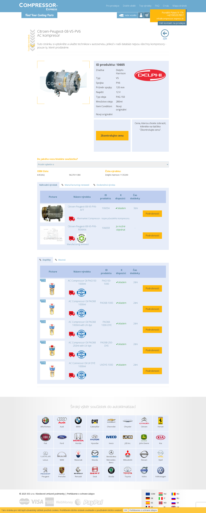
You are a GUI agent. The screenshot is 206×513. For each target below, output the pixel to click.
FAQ (157, 5)
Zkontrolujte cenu (112, 135)
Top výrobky (145, 5)
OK (125, 510)
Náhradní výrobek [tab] (48, 185)
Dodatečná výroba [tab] (104, 185)
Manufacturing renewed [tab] (75, 185)
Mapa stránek (180, 5)
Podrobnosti (152, 213)
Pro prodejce (112, 5)
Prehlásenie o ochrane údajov (81, 493)
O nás (166, 5)
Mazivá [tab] (60, 259)
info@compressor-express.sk (170, 18)
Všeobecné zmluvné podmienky (50, 493)
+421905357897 (175, 15)
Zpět (165, 34)
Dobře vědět (129, 5)
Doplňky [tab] (45, 259)
